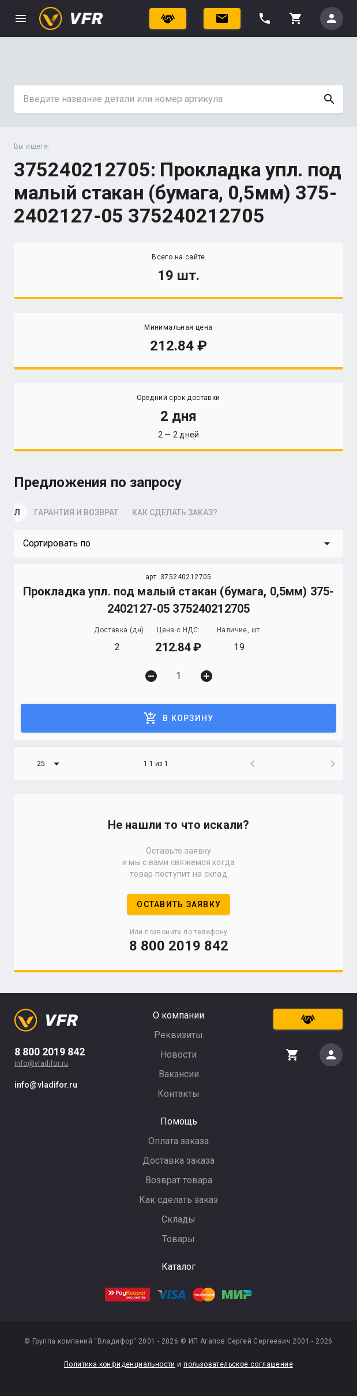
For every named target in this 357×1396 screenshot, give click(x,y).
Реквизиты (178, 1034)
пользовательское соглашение (238, 1364)
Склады (178, 1219)
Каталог (178, 1266)
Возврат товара (178, 1180)
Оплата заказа (178, 1140)
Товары (178, 1238)
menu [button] (21, 18)
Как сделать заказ (178, 1199)
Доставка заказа (178, 1160)
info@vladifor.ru (41, 1063)
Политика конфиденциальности (119, 1364)
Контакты (178, 1093)
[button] (178, 543)
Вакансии (179, 1074)
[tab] (43, 516)
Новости (178, 1054)
